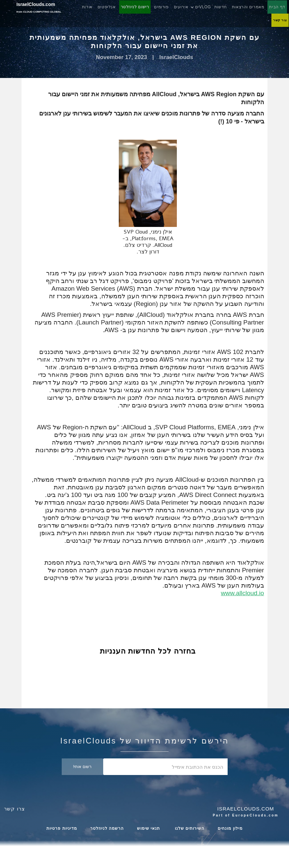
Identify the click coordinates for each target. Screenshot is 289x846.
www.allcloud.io (242, 593)
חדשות (220, 7)
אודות (87, 7)
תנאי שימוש (148, 828)
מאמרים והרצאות (248, 7)
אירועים (181, 7)
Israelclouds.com (245, 808)
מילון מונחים (230, 828)
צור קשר (280, 20)
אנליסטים (107, 7)
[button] (204, 7)
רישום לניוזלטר (135, 7)
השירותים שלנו (189, 828)
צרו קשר (14, 808)
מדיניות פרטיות (61, 828)
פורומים (161, 7)
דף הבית (277, 7)
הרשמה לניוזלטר (107, 828)
